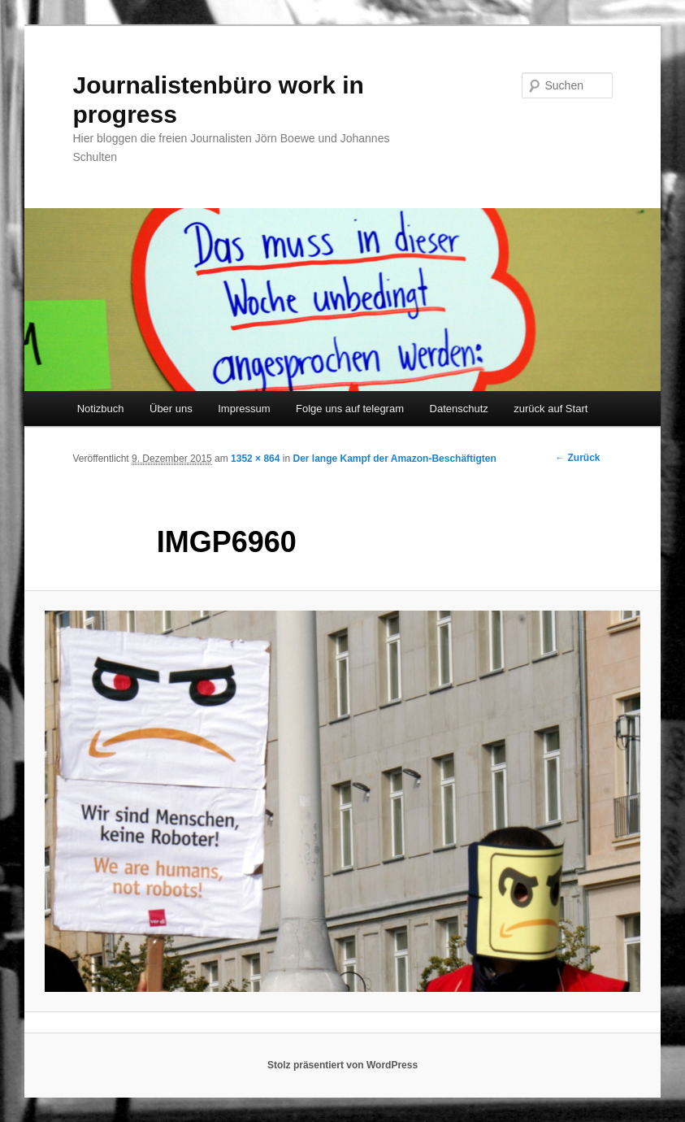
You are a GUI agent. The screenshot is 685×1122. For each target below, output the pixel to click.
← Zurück (577, 457)
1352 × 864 (255, 458)
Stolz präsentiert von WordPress (342, 1065)
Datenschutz (459, 408)
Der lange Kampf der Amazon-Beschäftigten (394, 458)
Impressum (244, 408)
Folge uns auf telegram (350, 408)
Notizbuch (100, 408)
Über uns (171, 408)
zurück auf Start (550, 408)
